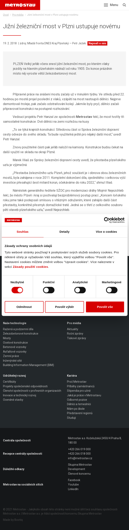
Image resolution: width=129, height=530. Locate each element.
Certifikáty (9, 381)
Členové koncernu (79, 473)
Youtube (73, 484)
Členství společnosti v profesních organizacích (32, 390)
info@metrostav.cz (80, 458)
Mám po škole (76, 408)
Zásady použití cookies (30, 266)
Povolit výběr (64, 306)
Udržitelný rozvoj (14, 375)
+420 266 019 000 (79, 449)
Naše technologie (14, 323)
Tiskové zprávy (76, 338)
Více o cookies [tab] (106, 231)
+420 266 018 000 (79, 453)
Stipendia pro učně (78, 390)
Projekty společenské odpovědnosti (25, 386)
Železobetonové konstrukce (20, 333)
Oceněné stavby (13, 399)
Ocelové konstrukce (15, 342)
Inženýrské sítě (12, 360)
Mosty (7, 338)
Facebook (74, 480)
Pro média (17, 14)
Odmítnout (24, 306)
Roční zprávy (75, 333)
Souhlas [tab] (22, 231)
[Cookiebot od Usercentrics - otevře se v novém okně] (106, 220)
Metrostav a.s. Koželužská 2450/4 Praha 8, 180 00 (95, 440)
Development (76, 469)
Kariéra (72, 375)
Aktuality (72, 329)
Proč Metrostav (76, 381)
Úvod (6, 14)
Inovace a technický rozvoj (19, 395)
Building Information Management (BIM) (28, 365)
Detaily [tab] (65, 231)
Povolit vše (105, 306)
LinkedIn (73, 489)
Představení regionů (79, 413)
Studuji (71, 417)
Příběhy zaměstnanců (80, 386)
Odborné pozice (77, 399)
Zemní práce (11, 356)
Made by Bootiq (13, 519)
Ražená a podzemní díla (18, 329)
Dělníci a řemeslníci (79, 404)
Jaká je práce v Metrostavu (84, 395)
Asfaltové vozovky (14, 351)
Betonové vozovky (14, 347)
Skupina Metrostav (80, 464)
